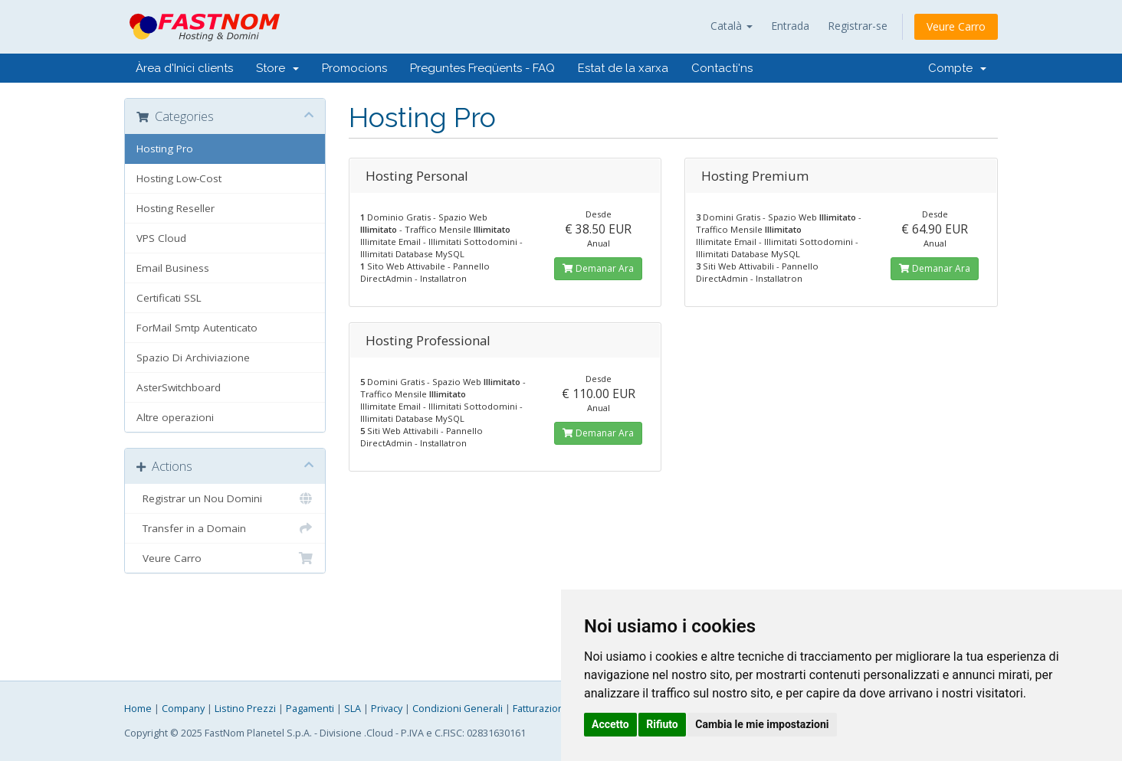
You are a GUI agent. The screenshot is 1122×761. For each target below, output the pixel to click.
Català (731, 25)
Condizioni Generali (457, 708)
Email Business (172, 268)
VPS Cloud (161, 238)
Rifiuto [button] (662, 724)
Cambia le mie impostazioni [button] (761, 724)
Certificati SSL (169, 298)
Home (138, 708)
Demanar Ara (598, 268)
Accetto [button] (610, 724)
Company (183, 708)
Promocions (354, 68)
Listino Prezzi (245, 708)
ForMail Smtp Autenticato (197, 328)
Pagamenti (310, 708)
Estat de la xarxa (623, 68)
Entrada (790, 25)
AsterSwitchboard (178, 387)
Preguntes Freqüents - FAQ (482, 68)
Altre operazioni (175, 417)
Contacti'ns (722, 68)
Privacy (386, 708)
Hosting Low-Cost (178, 178)
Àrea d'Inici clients (184, 68)
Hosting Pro (164, 148)
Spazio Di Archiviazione (193, 357)
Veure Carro (956, 26)
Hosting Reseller (175, 208)
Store (277, 68)
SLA (352, 708)
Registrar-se (857, 25)
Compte (957, 68)
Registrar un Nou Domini (224, 498)
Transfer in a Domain (224, 528)
